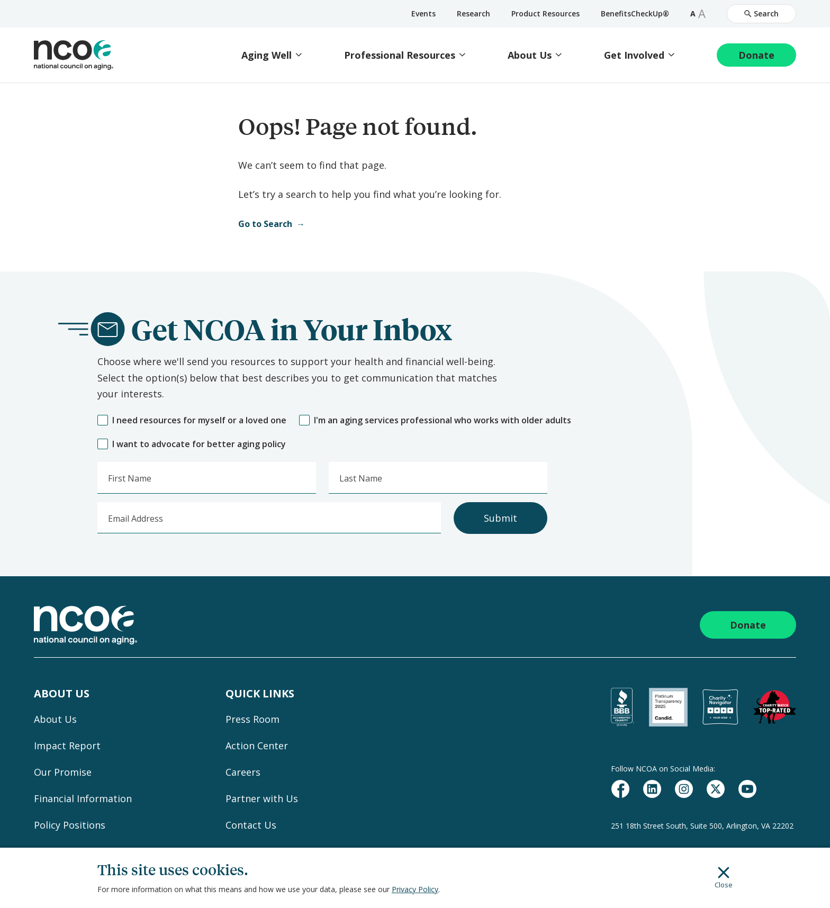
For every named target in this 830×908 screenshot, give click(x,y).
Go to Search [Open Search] (265, 224)
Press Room (252, 719)
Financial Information (83, 798)
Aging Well (266, 55)
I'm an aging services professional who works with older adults (435, 420)
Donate (756, 55)
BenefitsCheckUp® (635, 13)
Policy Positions (69, 825)
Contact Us (250, 825)
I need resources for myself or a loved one (191, 420)
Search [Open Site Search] (761, 13)
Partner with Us (261, 798)
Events (423, 13)
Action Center (256, 745)
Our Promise (63, 772)
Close (724, 878)
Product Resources (545, 13)
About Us (530, 55)
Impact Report (67, 745)
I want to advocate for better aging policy (191, 444)
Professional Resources (399, 55)
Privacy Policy (415, 889)
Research (473, 13)
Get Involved (634, 55)
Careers (242, 772)
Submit (500, 518)
